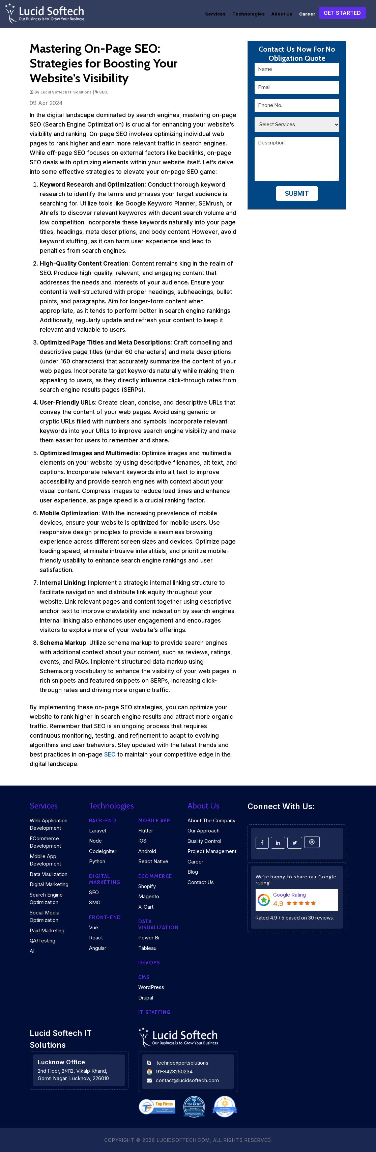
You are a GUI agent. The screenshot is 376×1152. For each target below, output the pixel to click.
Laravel (97, 830)
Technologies (248, 14)
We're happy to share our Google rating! (296, 880)
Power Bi (148, 937)
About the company (211, 820)
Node (95, 841)
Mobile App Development (45, 860)
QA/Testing (42, 940)
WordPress (151, 987)
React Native (153, 861)
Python (97, 861)
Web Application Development (48, 824)
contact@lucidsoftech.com (187, 1080)
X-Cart (145, 907)
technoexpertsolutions (182, 1063)
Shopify (147, 886)
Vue (93, 927)
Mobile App (154, 821)
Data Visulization (48, 874)
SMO (94, 902)
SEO (110, 754)
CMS (144, 977)
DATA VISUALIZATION (158, 924)
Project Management (211, 851)
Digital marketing (104, 879)
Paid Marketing (47, 930)
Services (215, 14)
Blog (192, 872)
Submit (297, 193)
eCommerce (155, 876)
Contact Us (200, 882)
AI (32, 951)
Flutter (145, 830)
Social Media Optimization (44, 916)
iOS (142, 841)
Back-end (102, 821)
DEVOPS (149, 963)
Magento (148, 896)
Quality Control (204, 841)
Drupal (145, 997)
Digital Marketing (49, 884)
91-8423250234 (174, 1071)
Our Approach (203, 830)
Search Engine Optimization (46, 899)
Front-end (105, 917)
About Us (281, 14)
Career (307, 14)
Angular (97, 948)
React (96, 937)
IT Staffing (154, 1012)
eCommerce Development (45, 842)
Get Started (342, 12)
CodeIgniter (102, 851)
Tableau (147, 948)
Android (147, 851)
